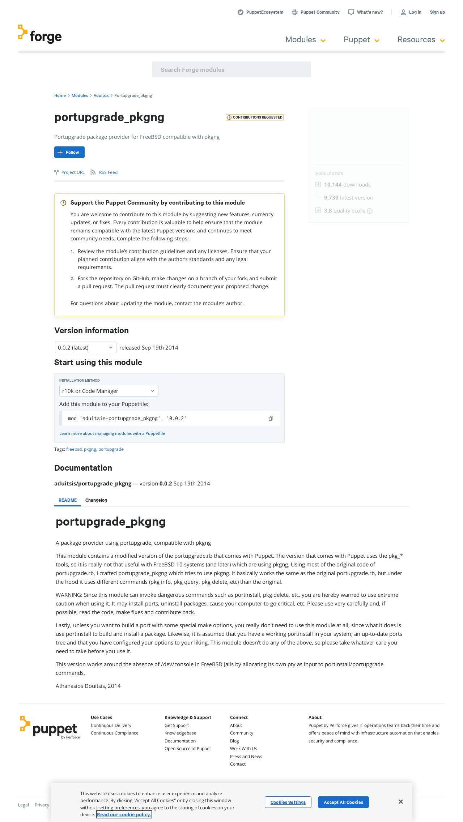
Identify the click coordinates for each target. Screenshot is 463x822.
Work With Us (243, 748)
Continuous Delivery (111, 725)
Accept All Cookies (343, 802)
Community (241, 733)
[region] (231, 802)
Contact (238, 764)
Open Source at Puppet (188, 748)
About (236, 725)
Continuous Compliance (115, 733)
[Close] (401, 801)
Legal (23, 805)
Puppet (361, 39)
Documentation (180, 741)
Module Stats (329, 174)
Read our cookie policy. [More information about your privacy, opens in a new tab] (124, 814)
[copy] (271, 418)
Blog (234, 741)
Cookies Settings (288, 802)
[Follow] (69, 152)
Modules (305, 39)
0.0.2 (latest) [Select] (86, 347)
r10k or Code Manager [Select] (109, 390)
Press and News (246, 756)
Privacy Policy (48, 805)
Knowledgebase (180, 733)
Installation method (79, 380)
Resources (421, 39)
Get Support (177, 725)
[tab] (67, 499)
